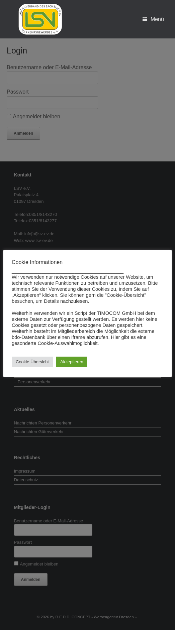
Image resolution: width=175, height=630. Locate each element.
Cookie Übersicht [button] (32, 361)
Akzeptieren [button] (71, 361)
